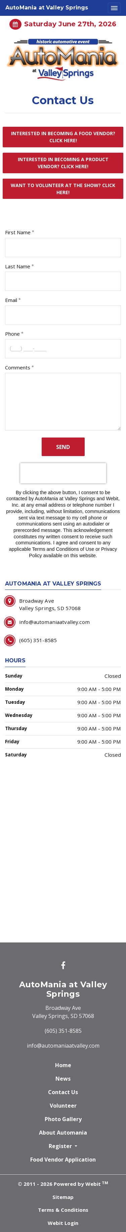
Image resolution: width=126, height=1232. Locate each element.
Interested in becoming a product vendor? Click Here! (63, 163)
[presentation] (63, 473)
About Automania (63, 1132)
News (63, 1078)
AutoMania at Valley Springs (46, 7)
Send (63, 447)
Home (63, 1065)
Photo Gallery (63, 1119)
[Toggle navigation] (114, 8)
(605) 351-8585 (63, 1030)
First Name (18, 232)
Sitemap (63, 1197)
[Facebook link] (63, 966)
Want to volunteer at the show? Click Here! (63, 189)
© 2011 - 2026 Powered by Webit (63, 1184)
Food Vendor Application (63, 1159)
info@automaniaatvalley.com (63, 1045)
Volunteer (63, 1105)
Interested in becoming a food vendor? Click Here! (63, 137)
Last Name (17, 266)
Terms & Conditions (63, 1209)
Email (11, 300)
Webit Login (63, 1223)
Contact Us (63, 1092)
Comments (17, 367)
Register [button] (61, 1146)
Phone (12, 333)
